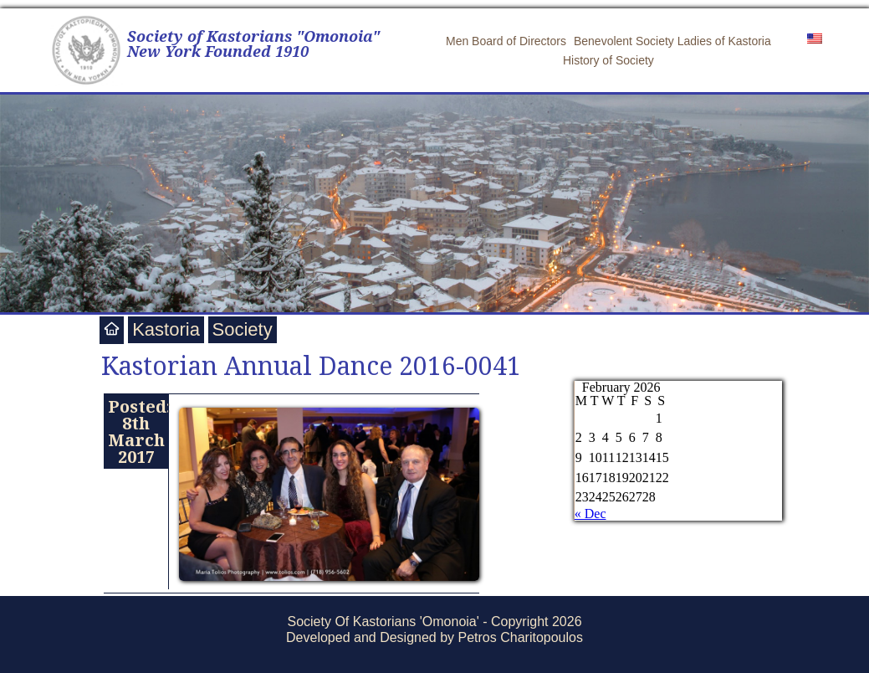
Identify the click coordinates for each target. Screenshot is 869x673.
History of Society (608, 60)
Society (242, 329)
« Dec (590, 513)
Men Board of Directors (506, 41)
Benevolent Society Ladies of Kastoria (672, 41)
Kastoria (166, 329)
